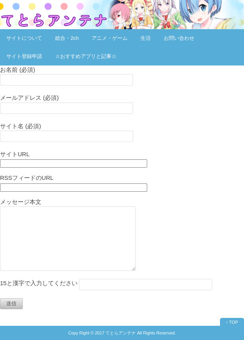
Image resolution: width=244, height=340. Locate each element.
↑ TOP (232, 322)
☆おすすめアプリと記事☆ (85, 56)
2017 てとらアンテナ (115, 333)
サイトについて (24, 38)
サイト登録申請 (24, 56)
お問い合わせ (179, 38)
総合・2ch (67, 38)
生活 (145, 38)
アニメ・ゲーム (110, 38)
